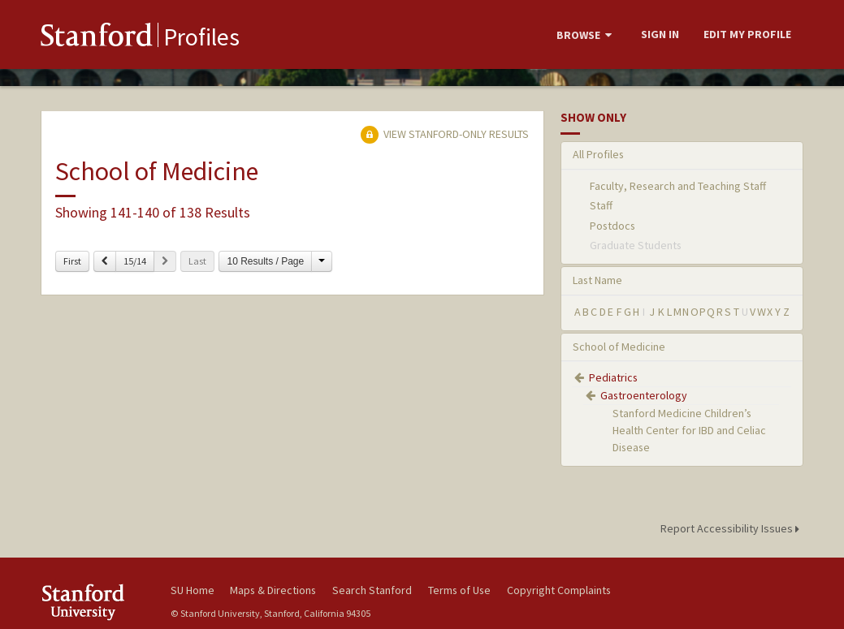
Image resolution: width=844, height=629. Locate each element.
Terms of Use (459, 590)
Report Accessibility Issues (732, 528)
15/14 (134, 261)
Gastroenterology (643, 395)
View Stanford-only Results (444, 134)
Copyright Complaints (559, 590)
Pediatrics (613, 377)
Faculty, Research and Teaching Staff (678, 186)
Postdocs (612, 225)
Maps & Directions (273, 590)
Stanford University (97, 602)
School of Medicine (619, 346)
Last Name (597, 280)
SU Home (192, 590)
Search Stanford (372, 590)
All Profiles (598, 154)
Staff (601, 205)
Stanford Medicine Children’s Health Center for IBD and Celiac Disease (689, 430)
